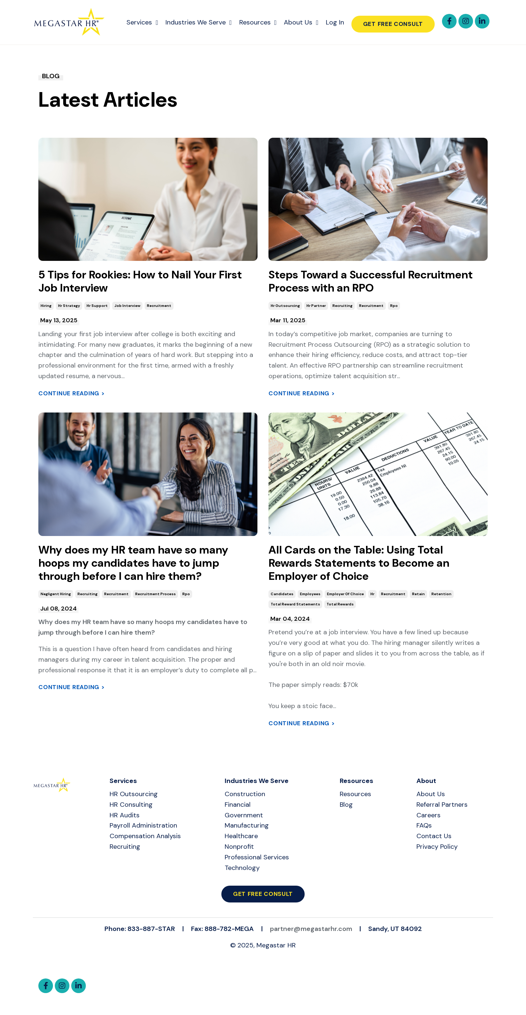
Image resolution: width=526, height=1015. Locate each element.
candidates (282, 594)
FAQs (424, 825)
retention (441, 594)
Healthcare (241, 836)
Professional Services (257, 857)
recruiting (342, 305)
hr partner (316, 305)
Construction (245, 794)
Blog (346, 804)
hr (372, 594)
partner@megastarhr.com (311, 928)
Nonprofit (239, 846)
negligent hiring (56, 594)
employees (310, 594)
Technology (242, 867)
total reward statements (295, 604)
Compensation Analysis (145, 836)
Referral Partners (442, 804)
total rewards (340, 604)
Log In (335, 22)
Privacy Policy (437, 846)
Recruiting (125, 846)
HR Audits (125, 815)
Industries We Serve (198, 22)
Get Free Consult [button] (393, 24)
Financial (238, 804)
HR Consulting (131, 804)
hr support (97, 305)
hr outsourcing (285, 305)
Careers (428, 815)
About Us (301, 22)
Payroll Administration (143, 825)
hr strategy (69, 305)
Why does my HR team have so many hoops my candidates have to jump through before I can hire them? (133, 563)
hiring (46, 305)
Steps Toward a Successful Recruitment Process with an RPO (370, 281)
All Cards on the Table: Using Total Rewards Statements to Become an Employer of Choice (358, 563)
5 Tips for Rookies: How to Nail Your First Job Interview (140, 281)
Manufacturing (247, 825)
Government (244, 815)
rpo (394, 305)
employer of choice (345, 594)
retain (418, 594)
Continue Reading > (71, 393)
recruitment (159, 305)
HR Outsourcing (134, 794)
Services (142, 22)
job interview (127, 305)
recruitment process (155, 594)
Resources (258, 22)
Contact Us (433, 836)
